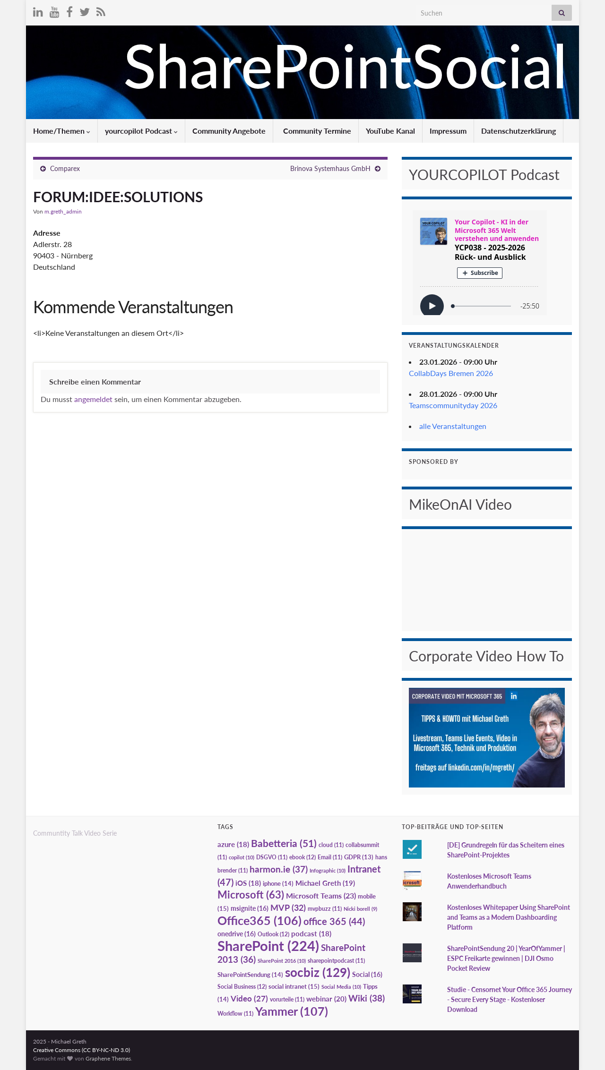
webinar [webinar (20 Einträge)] (326, 998)
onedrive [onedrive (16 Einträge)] (236, 934)
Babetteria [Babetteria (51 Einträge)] (284, 843)
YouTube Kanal (390, 130)
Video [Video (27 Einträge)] (249, 998)
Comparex (65, 168)
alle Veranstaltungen (452, 425)
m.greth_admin (63, 211)
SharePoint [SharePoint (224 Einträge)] (268, 945)
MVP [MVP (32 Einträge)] (288, 907)
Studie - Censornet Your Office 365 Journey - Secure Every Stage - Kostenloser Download (509, 999)
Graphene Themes (108, 1058)
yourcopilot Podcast (141, 130)
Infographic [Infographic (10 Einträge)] (328, 870)
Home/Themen (61, 130)
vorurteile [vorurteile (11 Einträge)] (287, 999)
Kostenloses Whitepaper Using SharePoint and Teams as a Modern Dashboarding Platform (508, 917)
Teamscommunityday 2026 (453, 405)
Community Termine (316, 130)
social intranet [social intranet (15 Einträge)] (294, 986)
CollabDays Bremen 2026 (451, 372)
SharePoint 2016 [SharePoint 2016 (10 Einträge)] (282, 961)
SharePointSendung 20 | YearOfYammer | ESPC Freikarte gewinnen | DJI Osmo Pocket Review (506, 958)
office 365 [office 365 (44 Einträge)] (334, 921)
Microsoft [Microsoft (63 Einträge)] (250, 894)
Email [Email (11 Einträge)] (330, 857)
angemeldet (93, 398)
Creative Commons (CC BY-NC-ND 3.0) (81, 1049)
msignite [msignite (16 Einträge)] (249, 908)
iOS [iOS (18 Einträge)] (248, 883)
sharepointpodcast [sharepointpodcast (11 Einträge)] (336, 960)
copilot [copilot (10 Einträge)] (241, 857)
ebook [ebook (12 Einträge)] (302, 857)
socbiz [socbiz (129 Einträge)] (317, 972)
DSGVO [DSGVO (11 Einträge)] (271, 857)
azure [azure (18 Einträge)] (233, 844)
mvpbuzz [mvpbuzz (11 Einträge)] (325, 908)
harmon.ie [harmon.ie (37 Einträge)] (279, 869)
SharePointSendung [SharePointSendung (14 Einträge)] (250, 974)
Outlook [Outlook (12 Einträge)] (273, 934)
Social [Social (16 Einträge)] (367, 974)
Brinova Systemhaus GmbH (330, 168)
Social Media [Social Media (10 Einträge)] (341, 987)
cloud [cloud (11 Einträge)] (331, 844)
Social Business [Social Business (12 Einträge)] (242, 986)
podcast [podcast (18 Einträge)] (311, 934)
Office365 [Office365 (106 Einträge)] (259, 920)
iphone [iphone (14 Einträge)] (278, 883)
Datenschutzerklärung (518, 130)
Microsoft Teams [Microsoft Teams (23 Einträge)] (321, 895)
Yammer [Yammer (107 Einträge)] (291, 1011)
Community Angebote (229, 130)
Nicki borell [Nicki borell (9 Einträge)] (360, 909)
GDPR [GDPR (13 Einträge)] (358, 857)
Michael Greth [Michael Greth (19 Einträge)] (325, 883)
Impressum (448, 130)
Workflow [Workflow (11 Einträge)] (235, 1013)
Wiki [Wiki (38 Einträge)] (366, 998)
